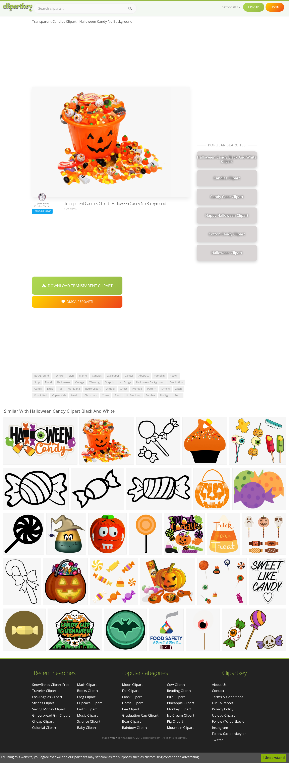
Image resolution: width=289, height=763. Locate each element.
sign (71, 375)
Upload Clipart (223, 715)
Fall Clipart (130, 690)
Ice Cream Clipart (180, 715)
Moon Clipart (132, 684)
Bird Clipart (176, 697)
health (75, 395)
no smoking (133, 395)
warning (94, 382)
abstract (143, 375)
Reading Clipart (179, 690)
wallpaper (113, 375)
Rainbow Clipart (134, 727)
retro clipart (92, 388)
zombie (150, 395)
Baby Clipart (86, 727)
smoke (165, 388)
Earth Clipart (87, 709)
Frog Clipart (86, 697)
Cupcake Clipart (89, 703)
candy (38, 388)
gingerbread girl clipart (51, 715)
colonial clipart (44, 727)
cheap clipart (43, 721)
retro (178, 395)
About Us (219, 684)
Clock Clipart (132, 697)
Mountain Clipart (180, 727)
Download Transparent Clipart (77, 285)
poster (174, 375)
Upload (253, 7)
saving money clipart (48, 709)
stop (37, 382)
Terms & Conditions (227, 697)
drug (50, 388)
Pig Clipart (175, 721)
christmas (90, 395)
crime (105, 395)
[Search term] (85, 8)
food (117, 395)
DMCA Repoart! (77, 301)
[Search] (130, 8)
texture (58, 375)
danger (128, 375)
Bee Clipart (130, 709)
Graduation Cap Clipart (140, 715)
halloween (63, 382)
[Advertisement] (111, 56)
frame (83, 375)
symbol (110, 388)
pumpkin (159, 375)
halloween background (150, 382)
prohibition (176, 382)
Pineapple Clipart (180, 703)
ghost (123, 388)
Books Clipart (87, 690)
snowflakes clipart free (50, 684)
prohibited (40, 395)
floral (48, 382)
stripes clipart (43, 703)
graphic (109, 382)
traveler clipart (44, 690)
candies (97, 375)
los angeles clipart (47, 697)
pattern (151, 388)
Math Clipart (87, 684)
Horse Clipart (132, 703)
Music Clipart (87, 715)
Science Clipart (88, 721)
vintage (79, 382)
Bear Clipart (131, 721)
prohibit (137, 388)
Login (275, 7)
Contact (218, 690)
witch (178, 388)
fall (60, 388)
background (41, 375)
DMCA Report (222, 703)
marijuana (74, 388)
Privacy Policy (222, 709)
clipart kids (59, 395)
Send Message (42, 211)
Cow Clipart (176, 684)
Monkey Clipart (179, 709)
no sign (164, 395)
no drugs (125, 382)
